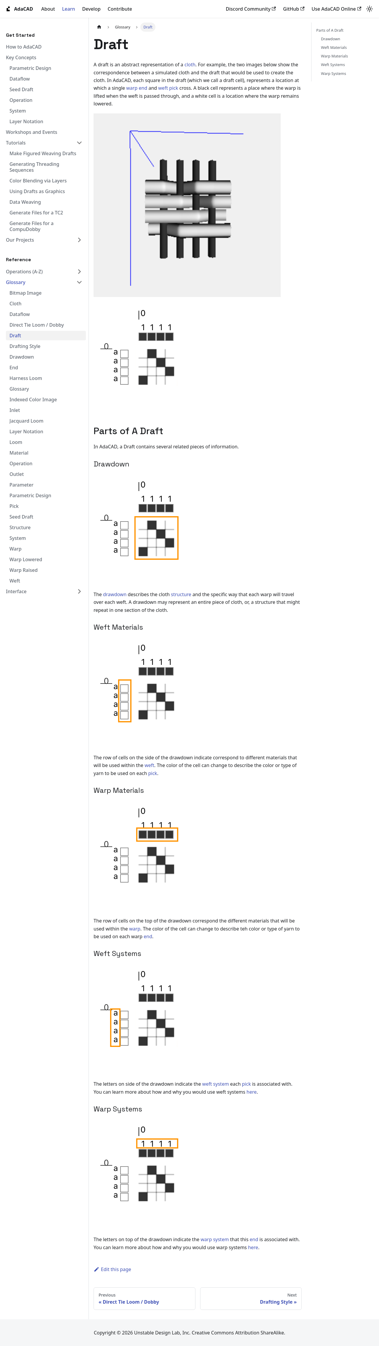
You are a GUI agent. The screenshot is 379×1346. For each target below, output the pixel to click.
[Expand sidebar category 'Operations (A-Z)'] (79, 271)
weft (163, 88)
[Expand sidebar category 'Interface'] (79, 591)
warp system (214, 1239)
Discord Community (251, 9)
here (252, 1092)
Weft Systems (333, 64)
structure (181, 594)
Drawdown (330, 38)
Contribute (120, 9)
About (48, 9)
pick (173, 88)
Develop (91, 9)
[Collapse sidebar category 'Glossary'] (79, 282)
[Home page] (99, 27)
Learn (68, 9)
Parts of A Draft (329, 30)
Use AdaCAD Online (336, 9)
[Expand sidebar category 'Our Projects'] (79, 240)
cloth (189, 64)
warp (131, 88)
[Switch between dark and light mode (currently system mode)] (369, 9)
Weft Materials (334, 47)
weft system (215, 1084)
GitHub (293, 9)
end (143, 88)
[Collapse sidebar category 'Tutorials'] (79, 142)
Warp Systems (333, 73)
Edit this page (112, 1269)
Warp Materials (334, 56)
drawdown (114, 594)
